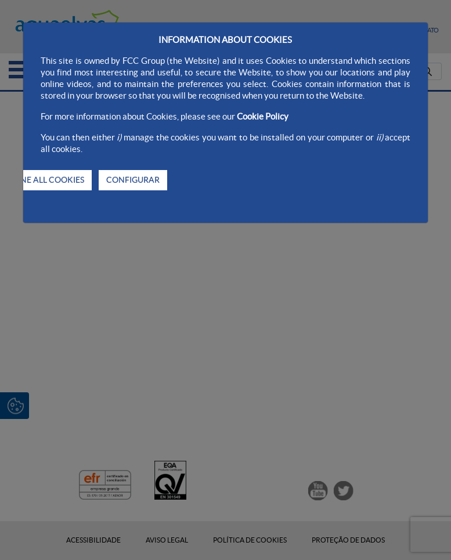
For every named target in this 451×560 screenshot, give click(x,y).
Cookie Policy (262, 116)
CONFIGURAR (133, 180)
